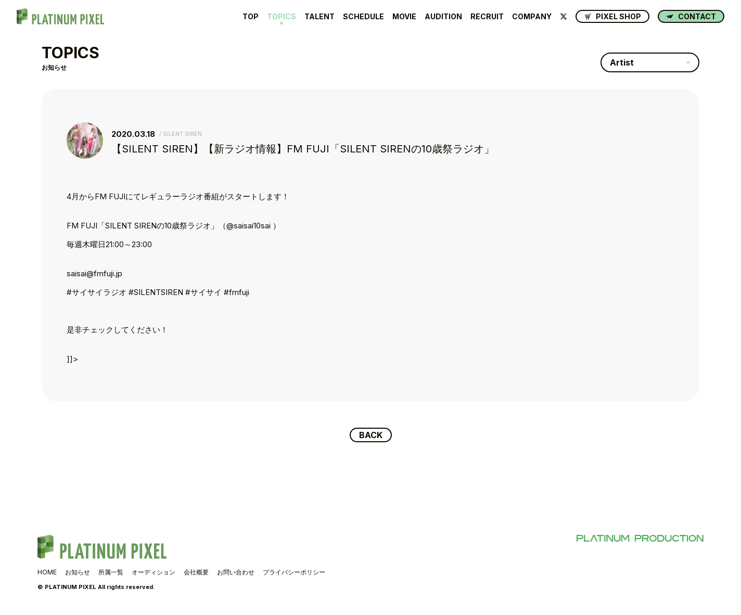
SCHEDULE (363, 16)
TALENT (319, 16)
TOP (250, 16)
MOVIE (404, 16)
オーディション (153, 572)
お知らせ (77, 572)
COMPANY (532, 16)
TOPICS (281, 16)
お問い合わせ (235, 572)
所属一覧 (110, 572)
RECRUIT (487, 16)
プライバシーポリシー (294, 572)
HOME (47, 572)
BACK (370, 435)
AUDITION (443, 16)
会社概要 (196, 572)
